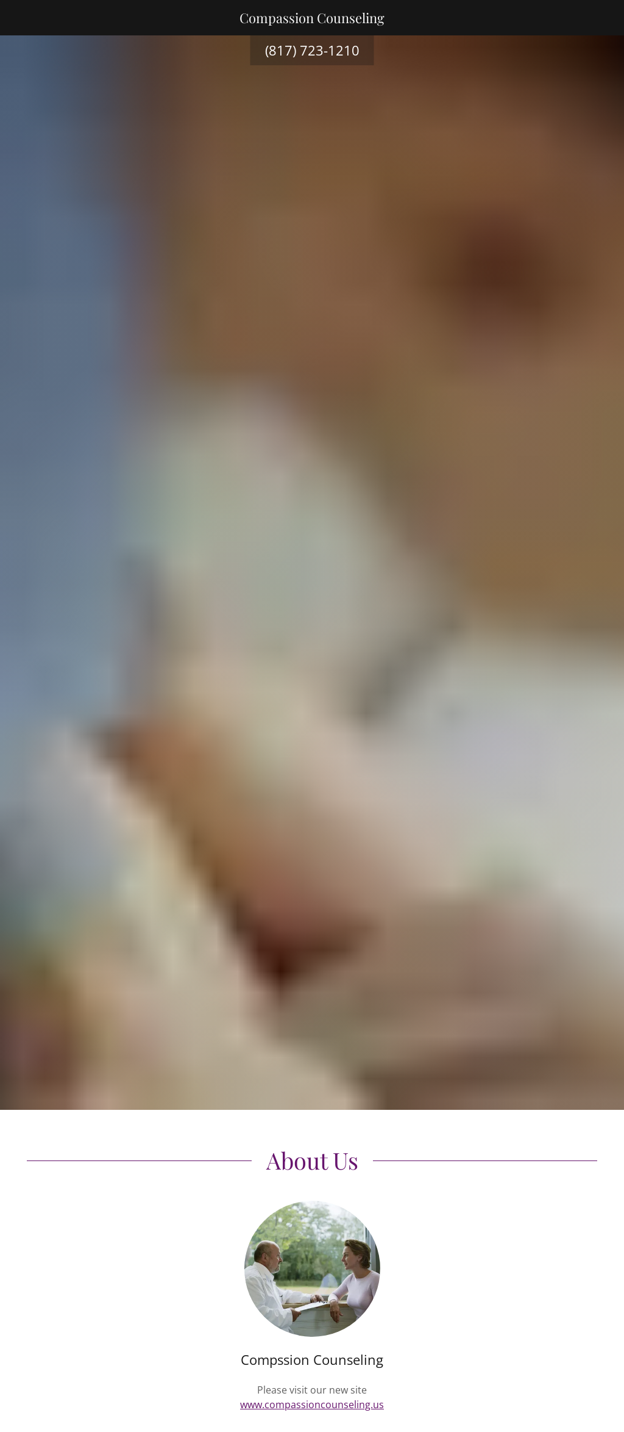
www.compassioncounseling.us (312, 1404)
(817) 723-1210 (312, 50)
